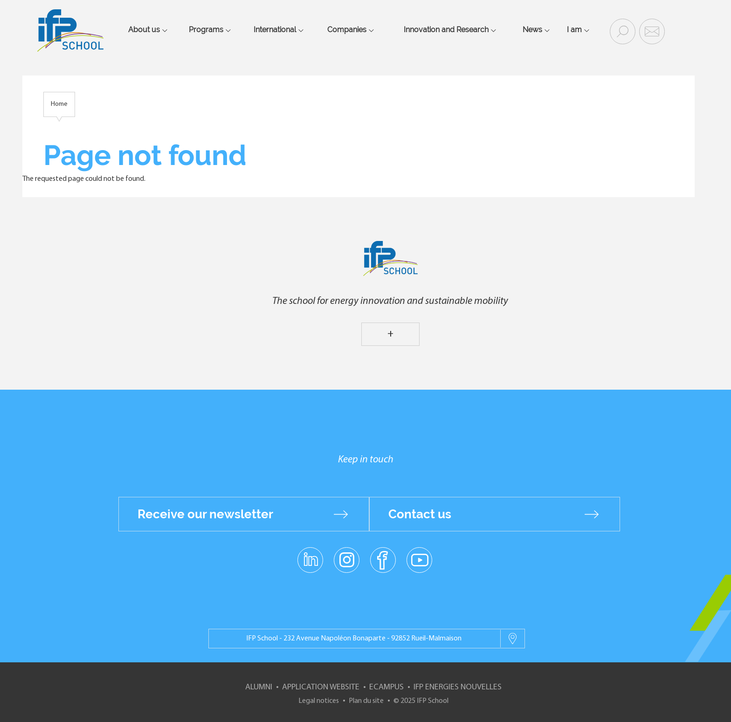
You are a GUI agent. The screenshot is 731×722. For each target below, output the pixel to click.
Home (59, 104)
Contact (651, 31)
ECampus (386, 687)
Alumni (258, 687)
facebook (383, 559)
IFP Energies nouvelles (458, 687)
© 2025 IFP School (420, 701)
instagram (346, 559)
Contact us (419, 514)
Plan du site (366, 701)
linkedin (310, 554)
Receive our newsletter (205, 514)
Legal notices (318, 701)
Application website (320, 687)
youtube (419, 559)
